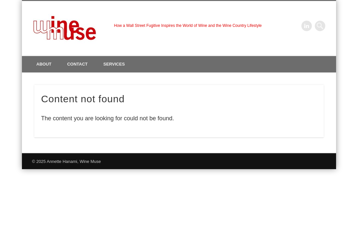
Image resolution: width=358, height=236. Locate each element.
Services (114, 64)
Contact (77, 64)
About (43, 64)
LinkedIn (306, 26)
